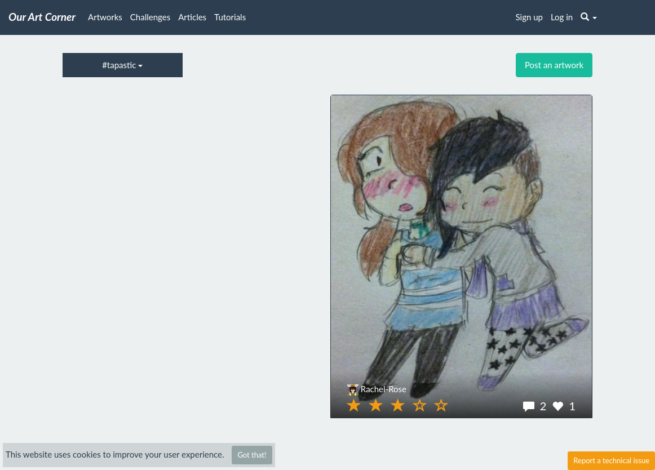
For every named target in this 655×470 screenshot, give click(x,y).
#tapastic (122, 65)
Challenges (150, 17)
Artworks (105, 17)
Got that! (251, 454)
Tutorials (230, 17)
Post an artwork (554, 65)
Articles (192, 17)
